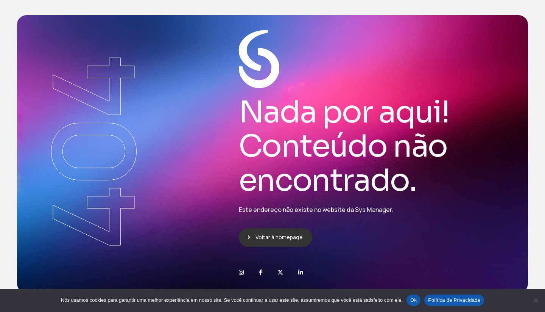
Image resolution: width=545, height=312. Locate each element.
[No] (535, 300)
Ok (413, 300)
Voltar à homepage (279, 237)
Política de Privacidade (454, 300)
